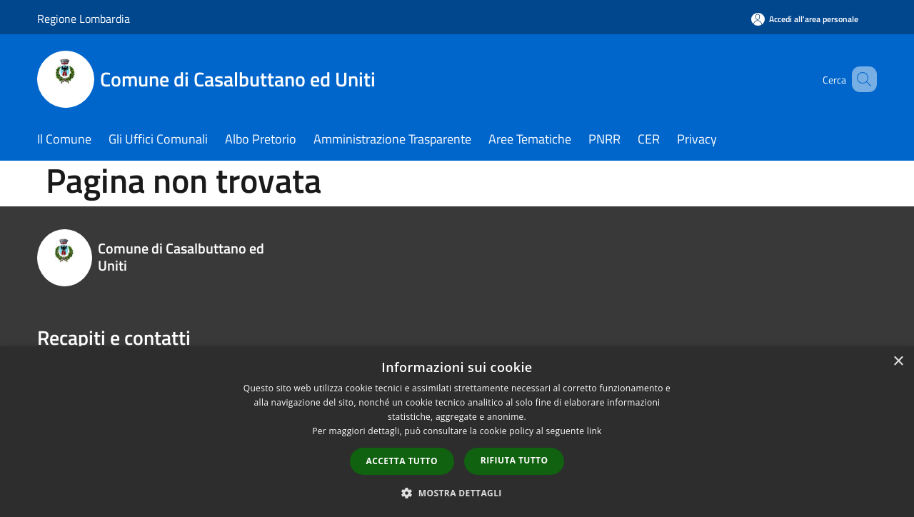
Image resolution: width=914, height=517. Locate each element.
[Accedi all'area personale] (805, 19)
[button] (457, 493)
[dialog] (457, 431)
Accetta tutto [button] (402, 461)
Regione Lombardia (83, 18)
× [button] (898, 361)
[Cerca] (860, 79)
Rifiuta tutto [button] (514, 460)
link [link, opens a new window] (594, 431)
